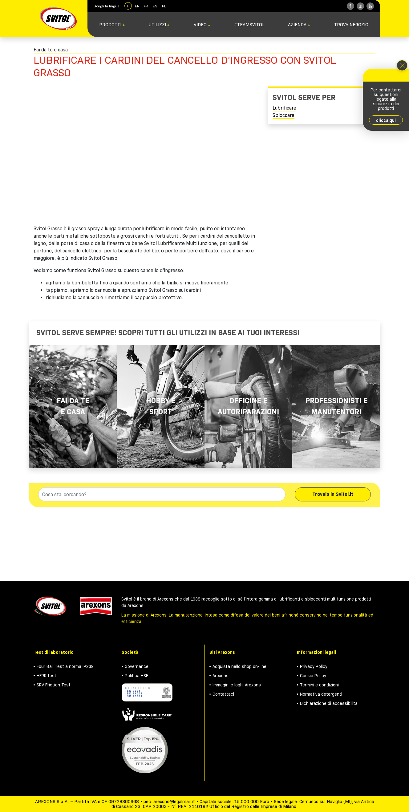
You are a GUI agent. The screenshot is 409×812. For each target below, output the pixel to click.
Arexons (221, 675)
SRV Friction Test (54, 685)
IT (128, 6)
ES (155, 6)
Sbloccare (283, 115)
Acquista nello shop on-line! (240, 666)
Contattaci (223, 694)
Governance (136, 666)
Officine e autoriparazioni (248, 406)
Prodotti (112, 24)
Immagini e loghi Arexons (237, 685)
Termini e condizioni (319, 685)
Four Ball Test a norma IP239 (65, 666)
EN (137, 6)
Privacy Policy (313, 666)
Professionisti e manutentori (336, 406)
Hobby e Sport (160, 406)
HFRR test (46, 675)
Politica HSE (136, 675)
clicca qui (386, 120)
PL (164, 6)
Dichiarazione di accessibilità (329, 703)
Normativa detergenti (321, 694)
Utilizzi (159, 24)
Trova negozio (351, 24)
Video (202, 24)
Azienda (299, 24)
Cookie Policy (313, 675)
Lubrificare (284, 108)
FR (146, 6)
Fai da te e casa (73, 406)
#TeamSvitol (249, 24)
